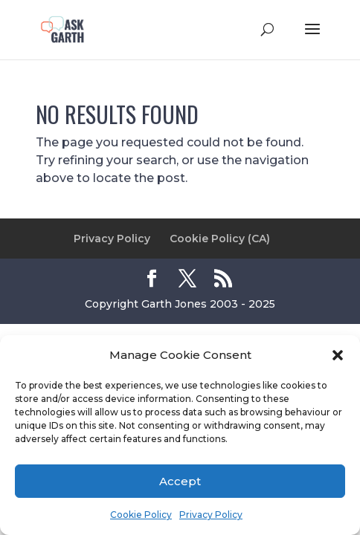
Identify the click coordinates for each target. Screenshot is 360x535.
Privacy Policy (210, 514)
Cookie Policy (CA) (220, 238)
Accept (180, 481)
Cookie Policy (141, 514)
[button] (337, 355)
